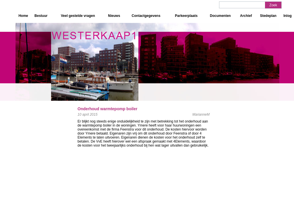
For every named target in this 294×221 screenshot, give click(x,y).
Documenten (220, 16)
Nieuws (114, 16)
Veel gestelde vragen (78, 16)
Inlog (287, 16)
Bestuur (40, 16)
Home (23, 16)
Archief (246, 16)
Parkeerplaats (186, 16)
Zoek (273, 5)
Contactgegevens (146, 16)
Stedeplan (268, 16)
